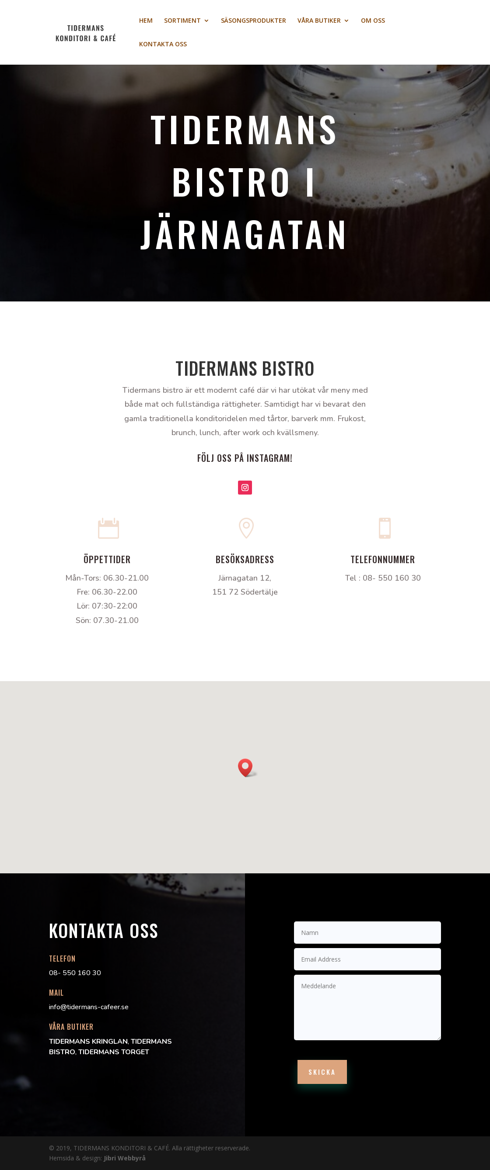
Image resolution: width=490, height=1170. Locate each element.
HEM (146, 20)
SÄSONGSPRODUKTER (253, 20)
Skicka (322, 1072)
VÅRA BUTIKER (319, 20)
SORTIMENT (182, 20)
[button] (248, 767)
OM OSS (373, 20)
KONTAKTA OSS (163, 44)
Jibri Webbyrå (125, 1158)
